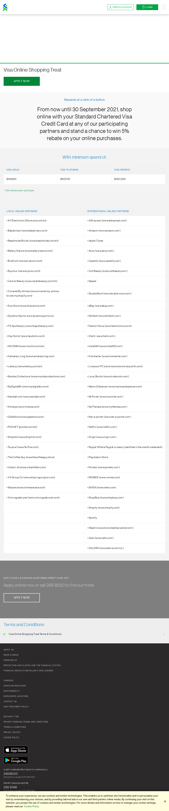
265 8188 (10, 787)
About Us (9, 650)
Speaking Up (10, 660)
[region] (84, 801)
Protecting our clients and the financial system (32, 665)
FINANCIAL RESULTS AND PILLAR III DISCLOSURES (28, 671)
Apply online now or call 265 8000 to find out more (49, 585)
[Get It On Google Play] (17, 760)
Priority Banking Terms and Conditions (26, 722)
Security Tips (11, 717)
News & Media (11, 655)
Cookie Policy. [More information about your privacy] (31, 806)
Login (147, 7)
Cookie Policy (12, 738)
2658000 (11, 773)
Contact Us (10, 701)
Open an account (120, 7)
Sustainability (12, 691)
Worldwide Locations (16, 696)
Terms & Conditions (15, 727)
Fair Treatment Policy (16, 707)
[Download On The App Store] (17, 750)
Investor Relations (15, 686)
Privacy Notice (12, 732)
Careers (8, 681)
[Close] (165, 801)
